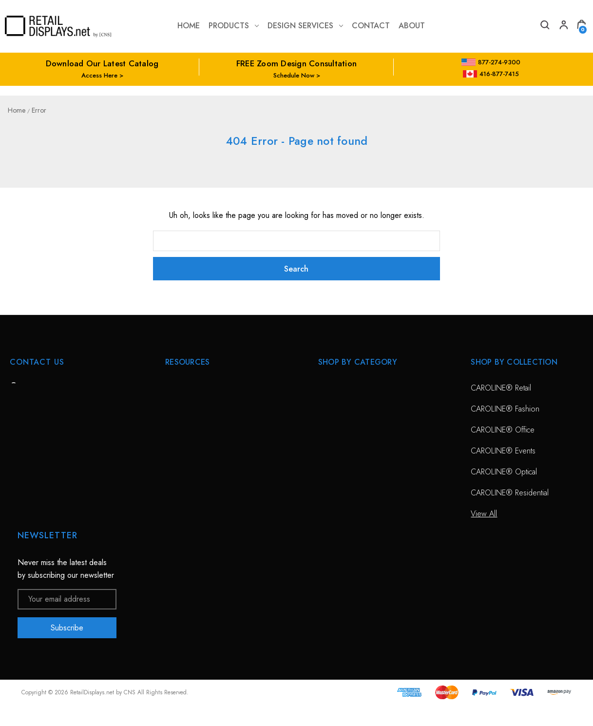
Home (188, 25)
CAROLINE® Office (503, 429)
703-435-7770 (50, 441)
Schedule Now (293, 75)
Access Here (99, 75)
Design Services (305, 25)
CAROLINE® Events (503, 450)
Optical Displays (343, 408)
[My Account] (563, 26)
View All (331, 450)
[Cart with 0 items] (581, 26)
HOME (176, 387)
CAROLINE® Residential (510, 492)
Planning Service (191, 450)
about (412, 25)
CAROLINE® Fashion (505, 408)
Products (234, 25)
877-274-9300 (490, 62)
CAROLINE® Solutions (355, 387)
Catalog (177, 513)
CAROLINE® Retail (501, 387)
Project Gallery (188, 492)
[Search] (544, 26)
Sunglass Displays (346, 429)
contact (371, 25)
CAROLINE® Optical (504, 471)
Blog (172, 534)
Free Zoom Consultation (204, 408)
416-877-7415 (491, 73)
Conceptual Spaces (196, 471)
